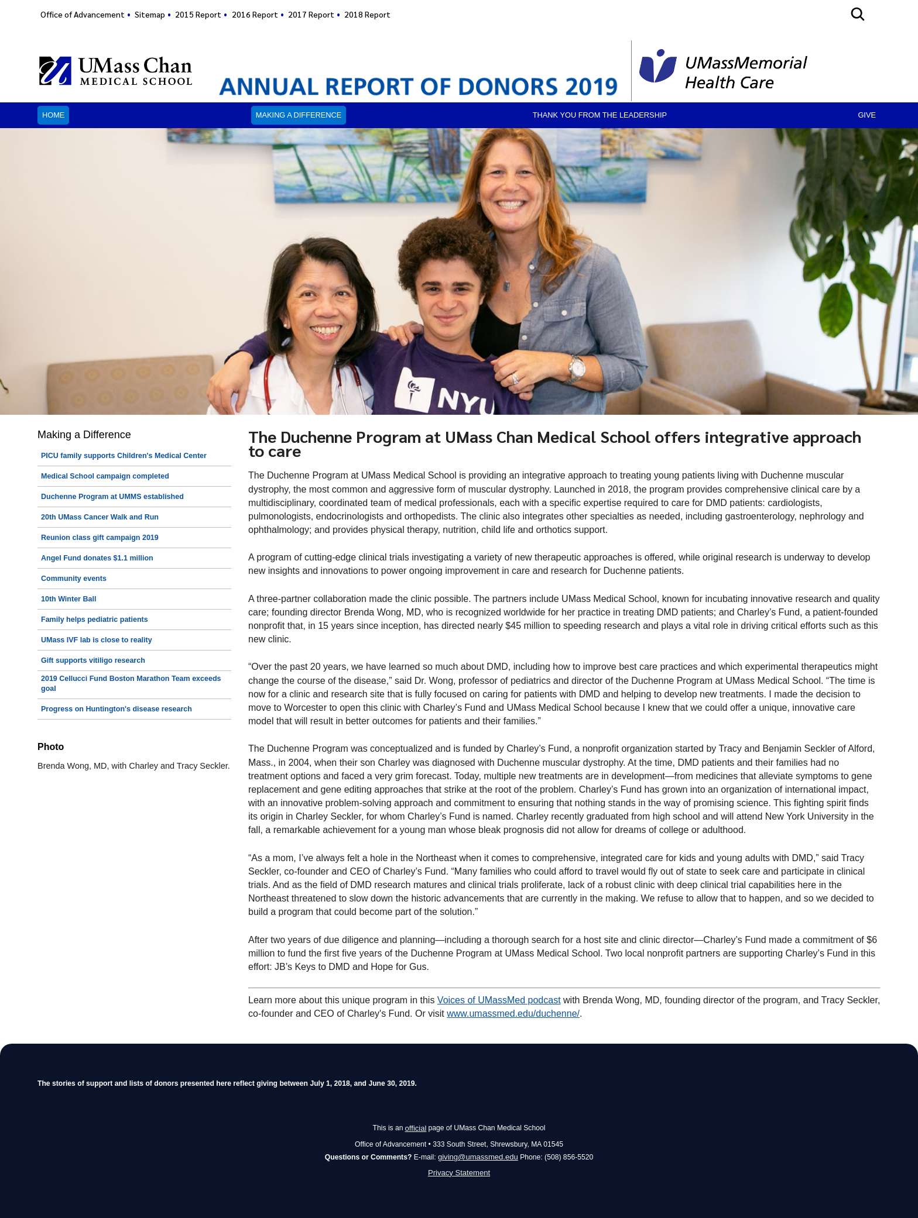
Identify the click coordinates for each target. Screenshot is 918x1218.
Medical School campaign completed (105, 476)
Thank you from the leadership (600, 115)
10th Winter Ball (68, 599)
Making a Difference (298, 115)
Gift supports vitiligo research (93, 660)
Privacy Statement (459, 1172)
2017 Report (311, 14)
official (416, 1127)
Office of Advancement (82, 14)
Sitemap (150, 14)
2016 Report (255, 14)
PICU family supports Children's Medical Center (124, 456)
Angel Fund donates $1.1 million (97, 558)
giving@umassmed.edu (478, 1155)
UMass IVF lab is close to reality (96, 640)
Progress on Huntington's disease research (116, 709)
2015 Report (198, 14)
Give (867, 115)
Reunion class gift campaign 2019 (100, 538)
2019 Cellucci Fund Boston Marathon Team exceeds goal (131, 684)
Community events (74, 578)
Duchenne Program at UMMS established (112, 497)
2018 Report (367, 14)
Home (53, 115)
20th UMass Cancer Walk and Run (100, 517)
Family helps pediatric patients (94, 619)
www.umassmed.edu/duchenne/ (513, 1014)
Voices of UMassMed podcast (499, 1000)
